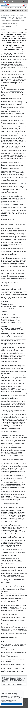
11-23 (3, 260)
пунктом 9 (19, 111)
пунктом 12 (20, 120)
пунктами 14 (4, 204)
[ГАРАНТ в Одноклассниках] (11, 2)
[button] (23, 2)
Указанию (4, 313)
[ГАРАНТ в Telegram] (7, 2)
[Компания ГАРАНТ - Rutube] (13, 2)
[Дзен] (3, 1)
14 (19, 91)
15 (21, 91)
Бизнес (21, 10)
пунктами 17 (20, 135)
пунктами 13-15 (21, 198)
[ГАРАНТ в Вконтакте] (1, 2)
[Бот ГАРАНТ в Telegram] (9, 2)
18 (25, 135)
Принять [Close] (12, 704)
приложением (10, 79)
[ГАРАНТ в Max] (5, 2)
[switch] (3, 7)
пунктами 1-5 (13, 91)
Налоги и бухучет (14, 10)
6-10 (4, 251)
